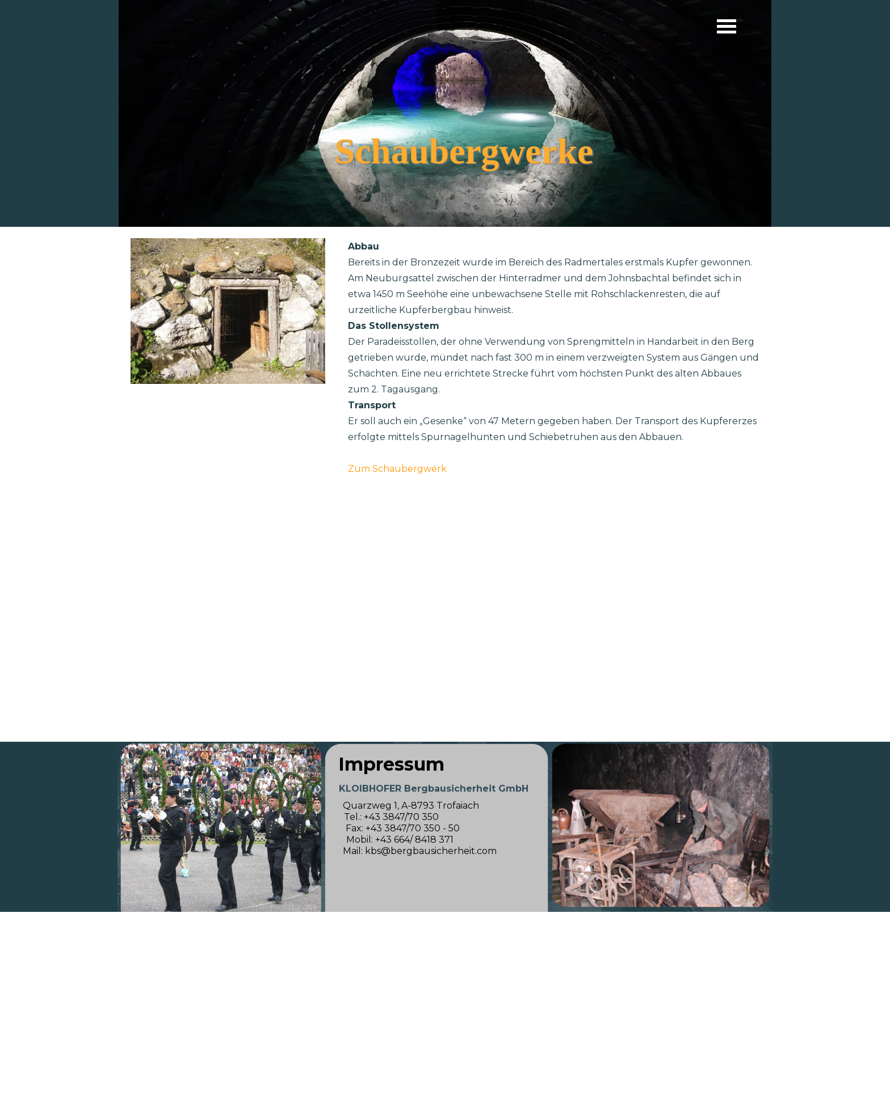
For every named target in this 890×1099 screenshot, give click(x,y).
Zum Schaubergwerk (397, 468)
